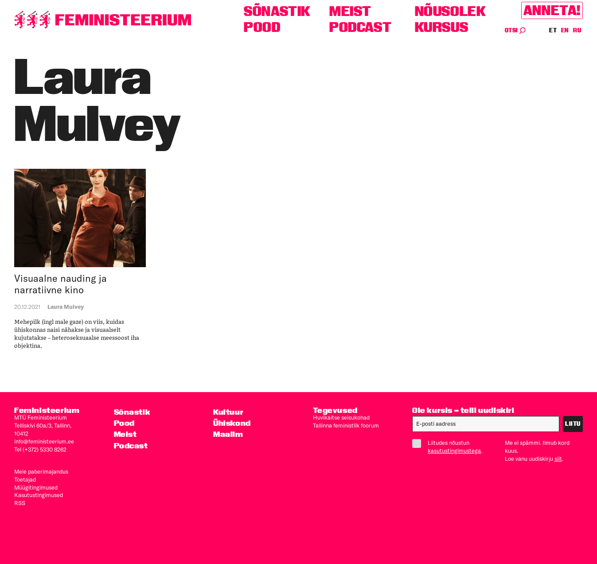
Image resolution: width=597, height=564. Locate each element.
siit (558, 458)
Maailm (228, 434)
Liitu (573, 423)
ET (553, 30)
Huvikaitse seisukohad (341, 417)
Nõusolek (450, 11)
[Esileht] (102, 19)
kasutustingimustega (454, 450)
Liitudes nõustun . (450, 446)
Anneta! (552, 10)
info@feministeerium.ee (44, 441)
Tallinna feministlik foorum (346, 425)
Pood (262, 27)
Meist (350, 11)
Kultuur (228, 411)
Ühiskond (232, 423)
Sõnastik (277, 11)
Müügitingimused (36, 487)
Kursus (441, 27)
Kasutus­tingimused (38, 494)
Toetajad (25, 479)
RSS (19, 502)
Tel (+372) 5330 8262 (40, 449)
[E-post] (485, 424)
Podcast (360, 27)
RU (577, 30)
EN (565, 30)
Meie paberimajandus (41, 471)
